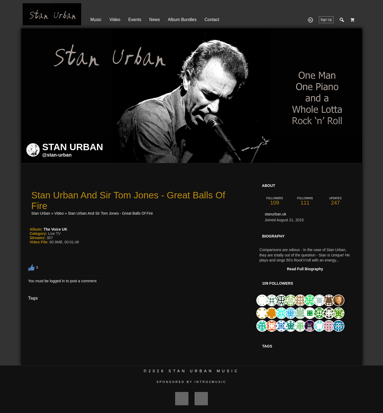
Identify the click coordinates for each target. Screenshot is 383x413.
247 (335, 201)
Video (114, 19)
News (154, 19)
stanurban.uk (275, 214)
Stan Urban (40, 213)
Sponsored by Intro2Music (191, 381)
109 (275, 201)
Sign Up (326, 20)
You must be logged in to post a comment (62, 281)
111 (305, 201)
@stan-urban (57, 155)
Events (134, 19)
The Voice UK (55, 229)
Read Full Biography (305, 269)
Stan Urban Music (203, 371)
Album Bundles (182, 19)
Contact (211, 19)
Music (96, 19)
